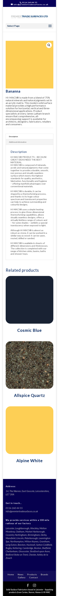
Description (13, 136)
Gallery (21, 577)
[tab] (30, 136)
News (20, 574)
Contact (33, 577)
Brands (44, 574)
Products (32, 574)
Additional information (17, 142)
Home (11, 574)
